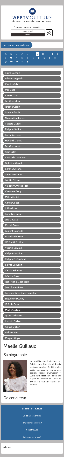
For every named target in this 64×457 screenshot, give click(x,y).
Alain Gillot (10, 151)
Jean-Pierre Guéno (14, 287)
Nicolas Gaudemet (15, 118)
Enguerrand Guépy (14, 298)
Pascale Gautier (13, 123)
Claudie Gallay (12, 84)
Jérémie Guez (12, 304)
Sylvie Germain (13, 134)
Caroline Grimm (13, 270)
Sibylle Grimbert (13, 264)
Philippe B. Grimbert (15, 259)
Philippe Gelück (13, 129)
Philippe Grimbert (14, 253)
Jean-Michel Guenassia (17, 281)
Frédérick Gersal (13, 140)
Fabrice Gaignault (14, 78)
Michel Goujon (12, 225)
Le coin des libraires (32, 415)
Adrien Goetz (12, 202)
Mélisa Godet (12, 197)
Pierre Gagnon (12, 72)
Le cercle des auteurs (16, 45)
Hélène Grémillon (14, 242)
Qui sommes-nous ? (32, 437)
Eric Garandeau (12, 101)
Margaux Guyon (13, 338)
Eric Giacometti (13, 146)
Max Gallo (10, 89)
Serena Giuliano (13, 168)
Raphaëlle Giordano (15, 157)
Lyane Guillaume (13, 315)
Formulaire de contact (32, 422)
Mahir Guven (11, 332)
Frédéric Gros (12, 276)
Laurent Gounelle (14, 230)
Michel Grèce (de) (14, 236)
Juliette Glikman (13, 180)
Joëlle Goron (11, 208)
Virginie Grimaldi (13, 247)
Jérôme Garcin (12, 106)
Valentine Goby (13, 191)
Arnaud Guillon (12, 326)
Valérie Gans (11, 95)
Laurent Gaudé (12, 112)
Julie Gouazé (11, 219)
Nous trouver (32, 429)
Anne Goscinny (13, 214)
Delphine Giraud (13, 163)
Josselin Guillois (13, 321)
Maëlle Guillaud (12, 309)
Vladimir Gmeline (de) (16, 185)
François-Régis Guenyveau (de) (21, 293)
